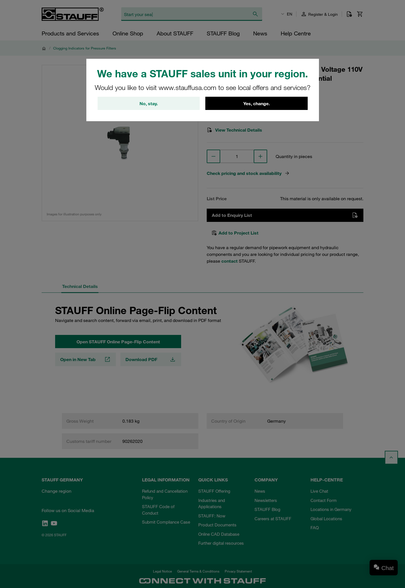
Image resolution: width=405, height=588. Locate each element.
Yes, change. (256, 103)
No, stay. (149, 103)
